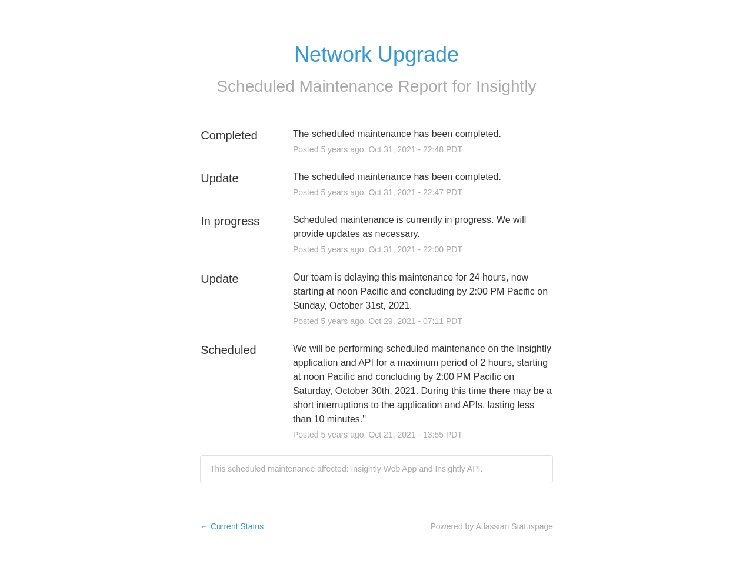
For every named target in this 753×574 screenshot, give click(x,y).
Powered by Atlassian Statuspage (491, 526)
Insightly (506, 86)
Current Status (232, 526)
